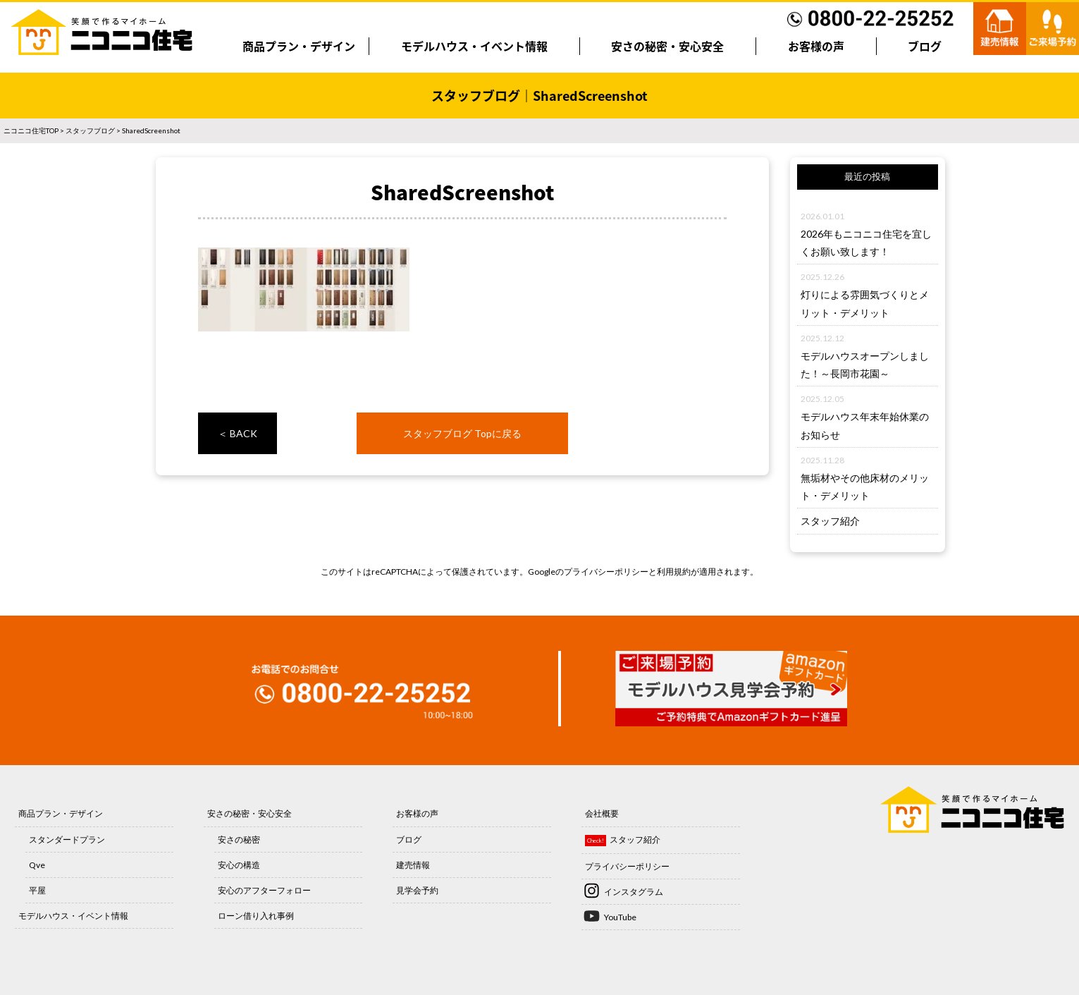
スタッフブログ (90, 130)
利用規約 (674, 571)
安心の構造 (239, 865)
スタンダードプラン (67, 839)
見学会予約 (417, 890)
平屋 (37, 890)
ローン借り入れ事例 (256, 915)
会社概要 (602, 813)
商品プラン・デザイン (298, 45)
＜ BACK (237, 433)
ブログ (925, 45)
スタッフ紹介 (830, 521)
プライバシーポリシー (606, 571)
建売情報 (413, 865)
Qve (37, 865)
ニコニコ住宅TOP (31, 130)
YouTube (620, 917)
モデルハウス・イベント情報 (474, 45)
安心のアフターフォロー (264, 890)
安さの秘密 (239, 839)
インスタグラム (633, 891)
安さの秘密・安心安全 (667, 45)
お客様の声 (816, 45)
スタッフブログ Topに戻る (462, 433)
